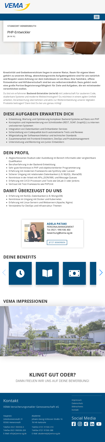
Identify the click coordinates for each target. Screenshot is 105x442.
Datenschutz (77, 403)
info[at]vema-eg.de (18, 433)
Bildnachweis (77, 406)
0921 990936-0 (17, 427)
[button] (101, 273)
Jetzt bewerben (57, 242)
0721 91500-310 (46, 427)
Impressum (77, 400)
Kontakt (75, 410)
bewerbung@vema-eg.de (59, 232)
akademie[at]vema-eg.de (49, 433)
